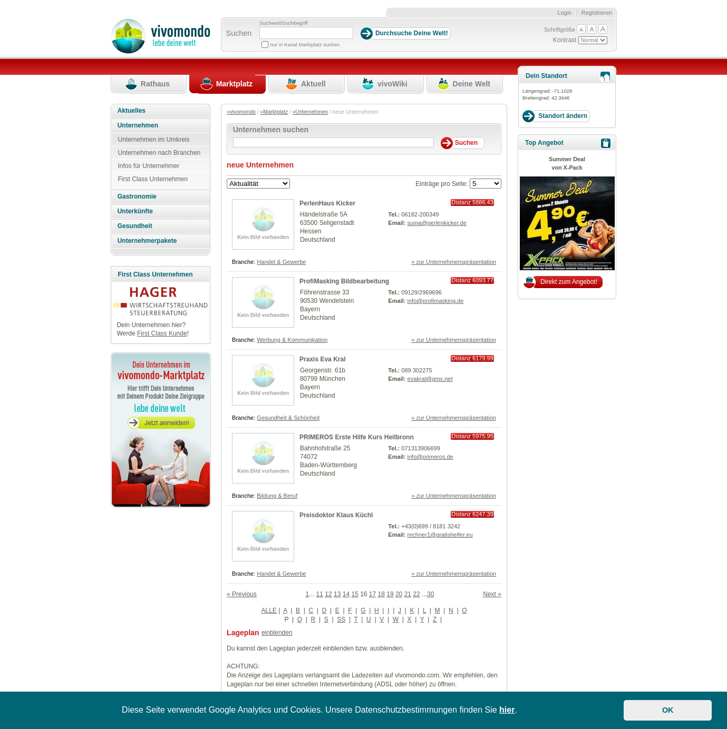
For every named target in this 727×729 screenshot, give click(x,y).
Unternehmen (138, 125)
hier (507, 709)
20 (398, 594)
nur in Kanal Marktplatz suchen (305, 44)
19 (389, 594)
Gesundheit (135, 226)
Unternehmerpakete (147, 240)
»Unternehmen (310, 112)
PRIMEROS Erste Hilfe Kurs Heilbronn (356, 437)
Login (564, 12)
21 (407, 594)
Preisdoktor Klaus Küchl (336, 515)
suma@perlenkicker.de (437, 223)
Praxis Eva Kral (322, 359)
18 (381, 594)
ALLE (268, 610)
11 (319, 594)
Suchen (239, 33)
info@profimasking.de (436, 301)
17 (372, 594)
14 (346, 594)
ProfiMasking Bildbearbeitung (344, 281)
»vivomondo (241, 112)
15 (354, 594)
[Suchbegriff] (306, 33)
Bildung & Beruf (277, 495)
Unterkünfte (135, 211)
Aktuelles (132, 110)
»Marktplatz (274, 112)
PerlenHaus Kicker (327, 203)
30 (430, 594)
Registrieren (597, 12)
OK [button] (668, 710)
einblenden (277, 632)
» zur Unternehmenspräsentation (453, 262)
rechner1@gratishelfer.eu (440, 534)
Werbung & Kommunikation (292, 340)
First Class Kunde (162, 333)
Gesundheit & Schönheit (288, 418)
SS (341, 619)
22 (416, 594)
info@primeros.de (430, 457)
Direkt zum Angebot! (568, 281)
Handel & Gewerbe (281, 262)
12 (328, 594)
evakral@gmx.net (430, 379)
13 (337, 594)
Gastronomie (137, 196)
